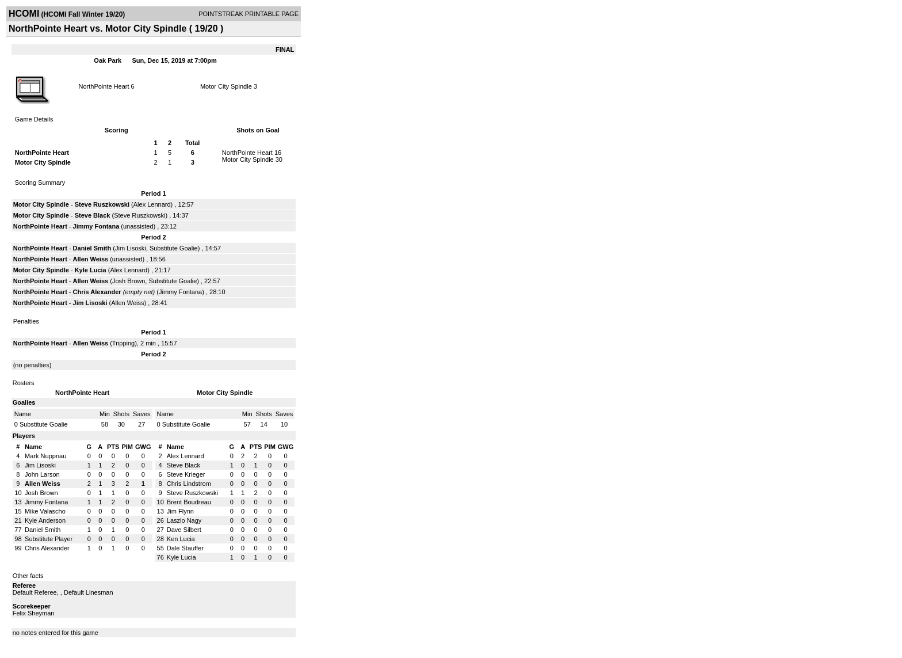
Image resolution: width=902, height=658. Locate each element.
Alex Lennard (152, 204)
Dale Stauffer (185, 548)
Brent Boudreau (189, 502)
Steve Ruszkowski (102, 204)
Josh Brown (128, 280)
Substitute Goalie (174, 248)
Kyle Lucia (90, 270)
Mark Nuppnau (45, 455)
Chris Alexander (97, 291)
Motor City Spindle (226, 86)
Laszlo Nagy (184, 520)
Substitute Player (48, 538)
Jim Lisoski (130, 248)
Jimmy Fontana (96, 226)
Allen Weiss (91, 259)
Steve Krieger (186, 474)
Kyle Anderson (45, 520)
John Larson (42, 474)
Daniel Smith (92, 248)
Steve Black (92, 215)
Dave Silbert (184, 529)
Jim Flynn (180, 511)
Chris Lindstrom (189, 483)
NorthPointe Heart (103, 86)
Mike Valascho (45, 511)
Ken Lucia (181, 538)
